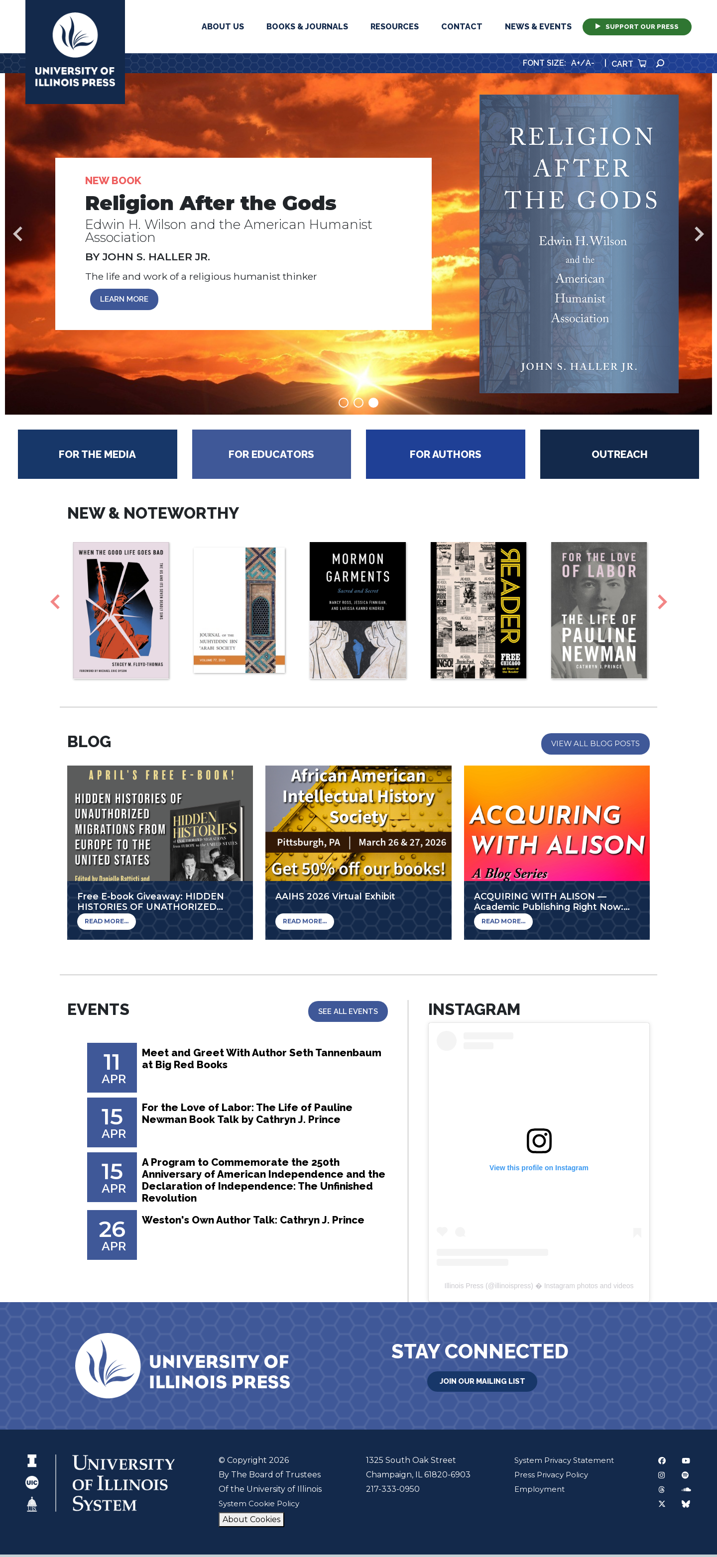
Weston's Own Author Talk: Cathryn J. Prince (246, 1236)
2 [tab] (358, 405)
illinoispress (513, 1288)
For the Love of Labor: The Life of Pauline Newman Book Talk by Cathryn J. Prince (259, 1117)
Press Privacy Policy (548, 1477)
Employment (535, 1491)
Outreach (620, 456)
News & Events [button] (538, 26)
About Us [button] (223, 26)
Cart (628, 64)
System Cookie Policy (259, 1506)
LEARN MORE (127, 300)
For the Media (97, 456)
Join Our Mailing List (482, 1382)
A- (590, 63)
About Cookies (250, 1522)
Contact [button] (461, 26)
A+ (575, 63)
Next (700, 235)
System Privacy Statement (561, 1462)
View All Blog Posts (594, 746)
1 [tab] (344, 405)
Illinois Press (464, 1288)
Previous (17, 235)
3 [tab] (373, 405)
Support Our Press (637, 26)
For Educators (271, 456)
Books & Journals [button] (307, 26)
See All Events (346, 1013)
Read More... (104, 924)
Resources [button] (394, 26)
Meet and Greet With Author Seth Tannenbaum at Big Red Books (235, 1062)
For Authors (445, 456)
